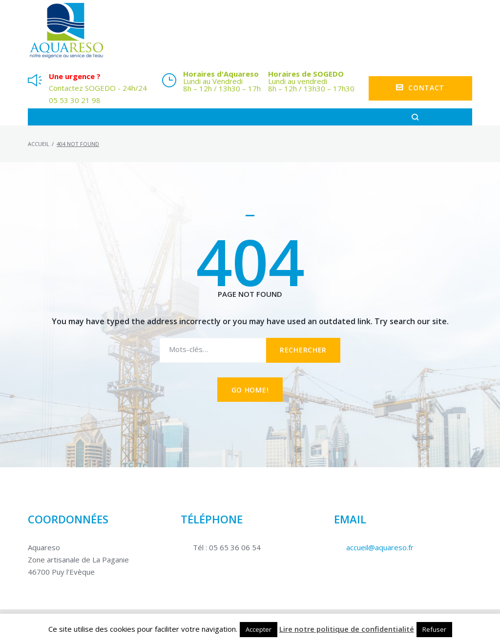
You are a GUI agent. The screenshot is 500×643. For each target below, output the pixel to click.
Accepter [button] (258, 629)
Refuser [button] (434, 629)
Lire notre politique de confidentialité (346, 629)
